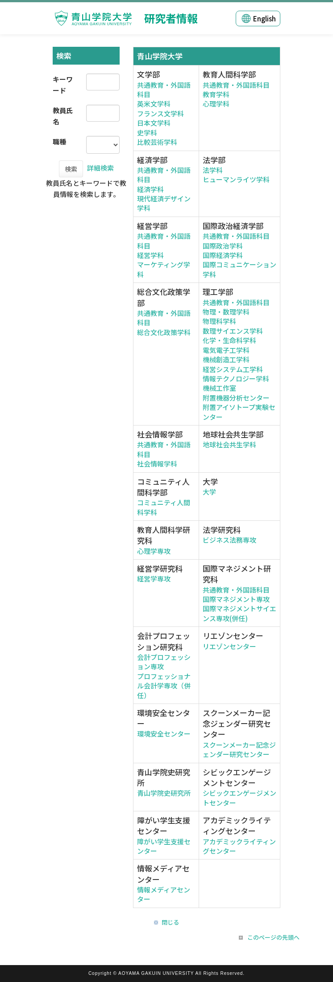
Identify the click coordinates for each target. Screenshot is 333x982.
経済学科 (150, 189)
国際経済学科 (223, 255)
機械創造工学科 (226, 359)
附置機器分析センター (236, 397)
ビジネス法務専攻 (229, 539)
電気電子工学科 (226, 350)
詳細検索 (100, 167)
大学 (209, 491)
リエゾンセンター (229, 646)
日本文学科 (154, 122)
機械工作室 (219, 388)
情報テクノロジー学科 (236, 378)
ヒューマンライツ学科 (236, 179)
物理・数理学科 (226, 311)
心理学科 (216, 103)
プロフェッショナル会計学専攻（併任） (164, 685)
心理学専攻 (154, 551)
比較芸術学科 (157, 142)
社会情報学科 (157, 463)
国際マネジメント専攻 (236, 599)
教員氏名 (63, 116)
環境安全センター (164, 733)
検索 (71, 168)
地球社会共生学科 (229, 444)
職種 (59, 141)
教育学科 (216, 94)
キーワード (63, 84)
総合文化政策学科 (164, 332)
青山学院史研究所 (164, 793)
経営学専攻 (154, 578)
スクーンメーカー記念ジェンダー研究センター (239, 749)
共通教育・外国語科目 (236, 85)
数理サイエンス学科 (233, 331)
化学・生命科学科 (229, 340)
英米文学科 (154, 103)
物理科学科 (219, 321)
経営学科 (150, 255)
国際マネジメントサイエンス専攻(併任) (239, 613)
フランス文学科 (160, 113)
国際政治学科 (223, 245)
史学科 (147, 132)
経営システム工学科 (233, 369)
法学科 (213, 170)
